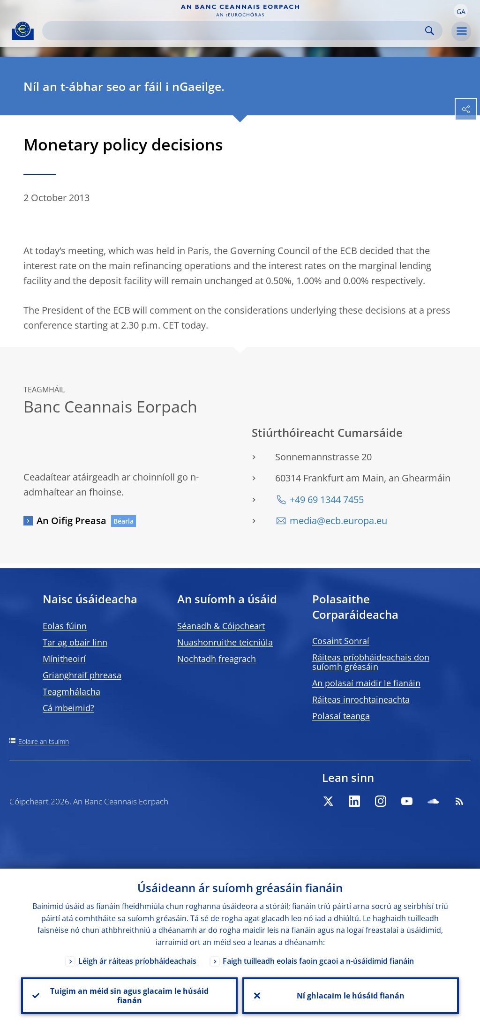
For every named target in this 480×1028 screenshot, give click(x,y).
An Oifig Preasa (71, 520)
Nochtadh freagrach (216, 658)
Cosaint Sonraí (340, 640)
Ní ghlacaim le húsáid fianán (351, 995)
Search (429, 31)
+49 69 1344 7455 (327, 499)
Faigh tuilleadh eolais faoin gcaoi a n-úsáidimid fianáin (318, 961)
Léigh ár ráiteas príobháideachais (137, 961)
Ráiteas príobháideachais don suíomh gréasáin (370, 662)
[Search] (235, 31)
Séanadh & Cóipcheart (221, 625)
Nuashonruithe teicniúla (225, 642)
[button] (461, 11)
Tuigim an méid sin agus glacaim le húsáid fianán (129, 995)
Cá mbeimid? (68, 707)
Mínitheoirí (64, 658)
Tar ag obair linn (75, 642)
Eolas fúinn (65, 625)
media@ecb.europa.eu (338, 520)
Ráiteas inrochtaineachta (361, 699)
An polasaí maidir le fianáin (366, 683)
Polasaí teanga (341, 715)
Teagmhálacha (71, 691)
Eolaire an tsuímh (43, 741)
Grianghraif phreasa (82, 675)
